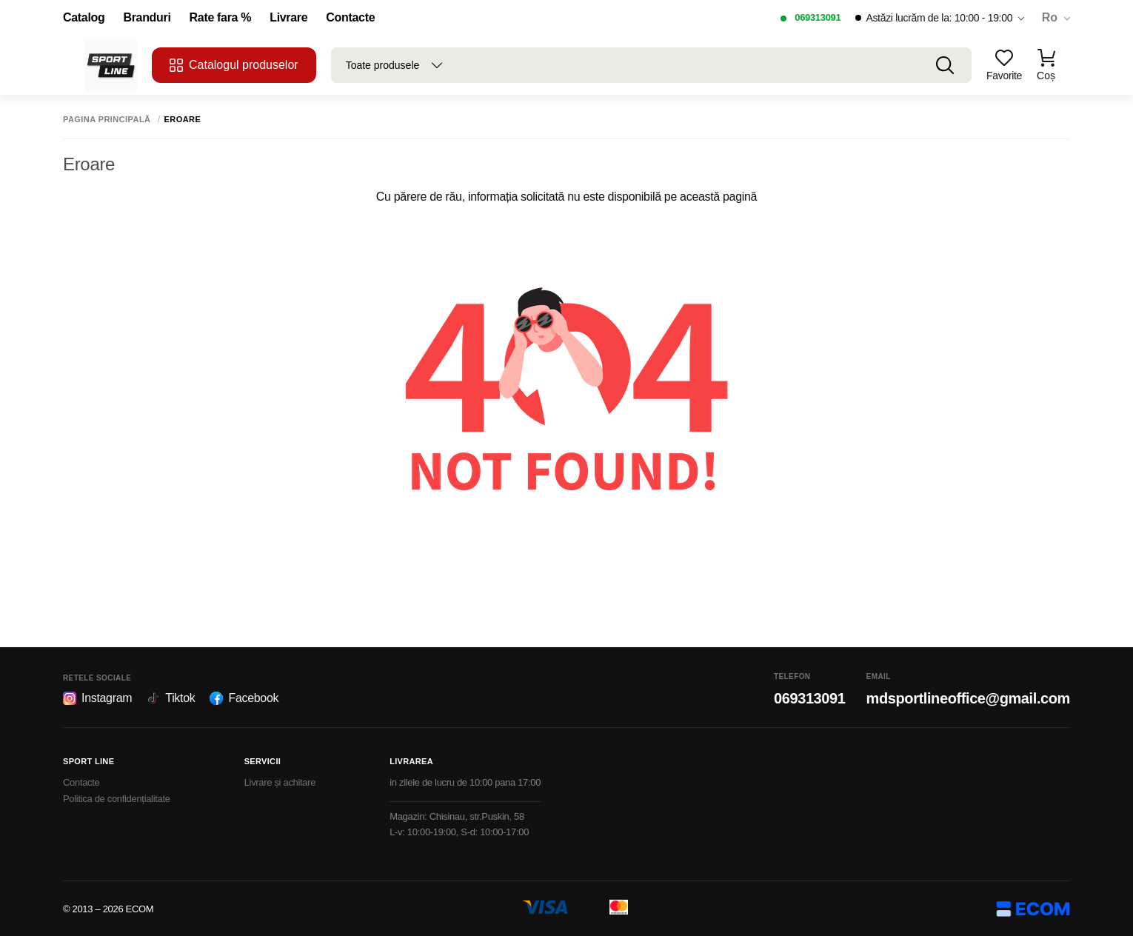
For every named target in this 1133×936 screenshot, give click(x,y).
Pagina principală (107, 120)
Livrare (288, 18)
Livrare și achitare (280, 782)
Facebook (244, 698)
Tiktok (171, 698)
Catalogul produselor (234, 65)
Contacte (350, 18)
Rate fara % (221, 18)
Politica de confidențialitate (116, 798)
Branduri (146, 18)
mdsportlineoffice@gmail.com (968, 698)
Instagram (97, 698)
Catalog (83, 18)
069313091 (817, 17)
